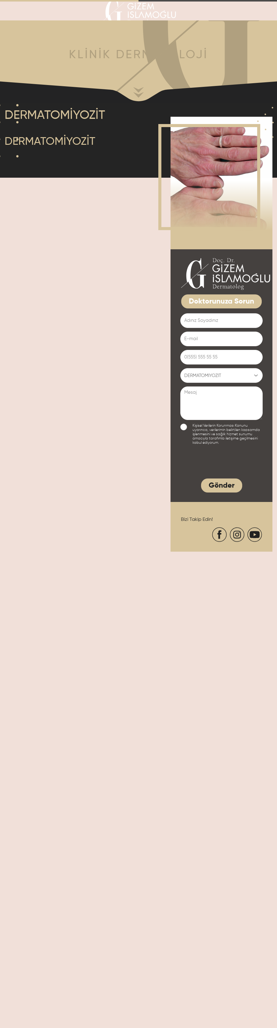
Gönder (222, 485)
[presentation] (226, 463)
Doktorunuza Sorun (221, 301)
